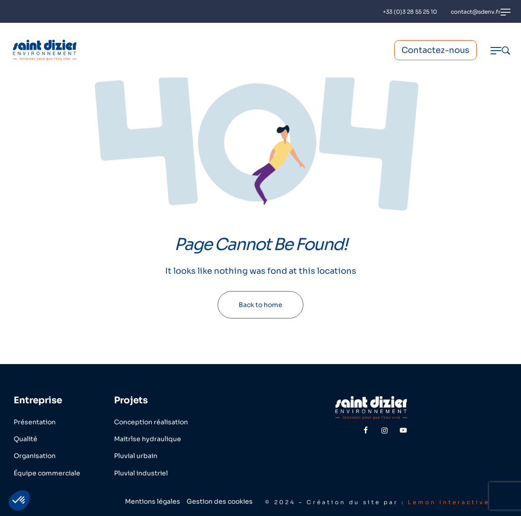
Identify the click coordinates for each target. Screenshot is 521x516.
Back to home (260, 305)
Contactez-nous (435, 50)
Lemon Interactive (449, 502)
